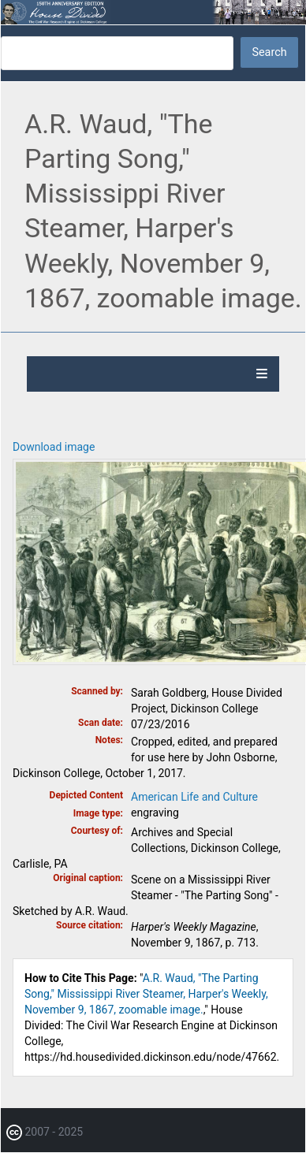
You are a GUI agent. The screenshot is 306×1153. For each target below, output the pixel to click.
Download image (54, 447)
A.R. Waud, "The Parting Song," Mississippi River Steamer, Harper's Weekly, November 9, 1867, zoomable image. (146, 994)
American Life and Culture (194, 796)
